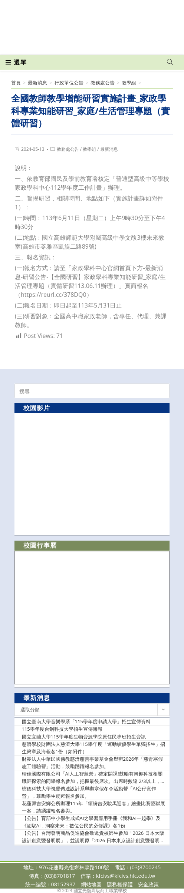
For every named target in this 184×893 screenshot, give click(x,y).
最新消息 (109, 149)
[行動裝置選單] (16, 62)
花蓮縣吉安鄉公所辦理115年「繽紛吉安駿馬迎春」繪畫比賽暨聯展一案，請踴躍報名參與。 (93, 807)
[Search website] (170, 62)
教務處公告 (68, 149)
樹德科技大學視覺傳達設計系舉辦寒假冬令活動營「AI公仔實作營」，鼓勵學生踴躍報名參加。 (89, 792)
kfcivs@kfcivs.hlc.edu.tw (125, 875)
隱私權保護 (120, 884)
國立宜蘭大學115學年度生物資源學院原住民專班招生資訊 (84, 736)
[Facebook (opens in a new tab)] (79, 43)
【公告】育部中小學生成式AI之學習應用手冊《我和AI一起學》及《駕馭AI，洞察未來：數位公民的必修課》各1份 (91, 822)
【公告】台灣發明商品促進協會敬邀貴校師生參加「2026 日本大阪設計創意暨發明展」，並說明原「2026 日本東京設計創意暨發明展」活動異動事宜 (93, 837)
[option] (92, 474)
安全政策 (148, 884)
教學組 (89, 149)
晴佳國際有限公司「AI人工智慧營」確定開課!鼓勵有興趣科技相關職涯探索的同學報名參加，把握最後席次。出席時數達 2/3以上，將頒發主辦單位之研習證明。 (93, 777)
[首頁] (16, 82)
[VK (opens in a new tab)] (104, 43)
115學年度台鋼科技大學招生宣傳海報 (62, 729)
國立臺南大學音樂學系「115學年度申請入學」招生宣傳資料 (86, 721)
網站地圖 (91, 884)
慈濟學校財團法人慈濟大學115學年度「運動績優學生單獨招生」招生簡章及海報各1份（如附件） (93, 748)
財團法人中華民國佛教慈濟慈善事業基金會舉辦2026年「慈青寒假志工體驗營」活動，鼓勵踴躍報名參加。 (92, 763)
